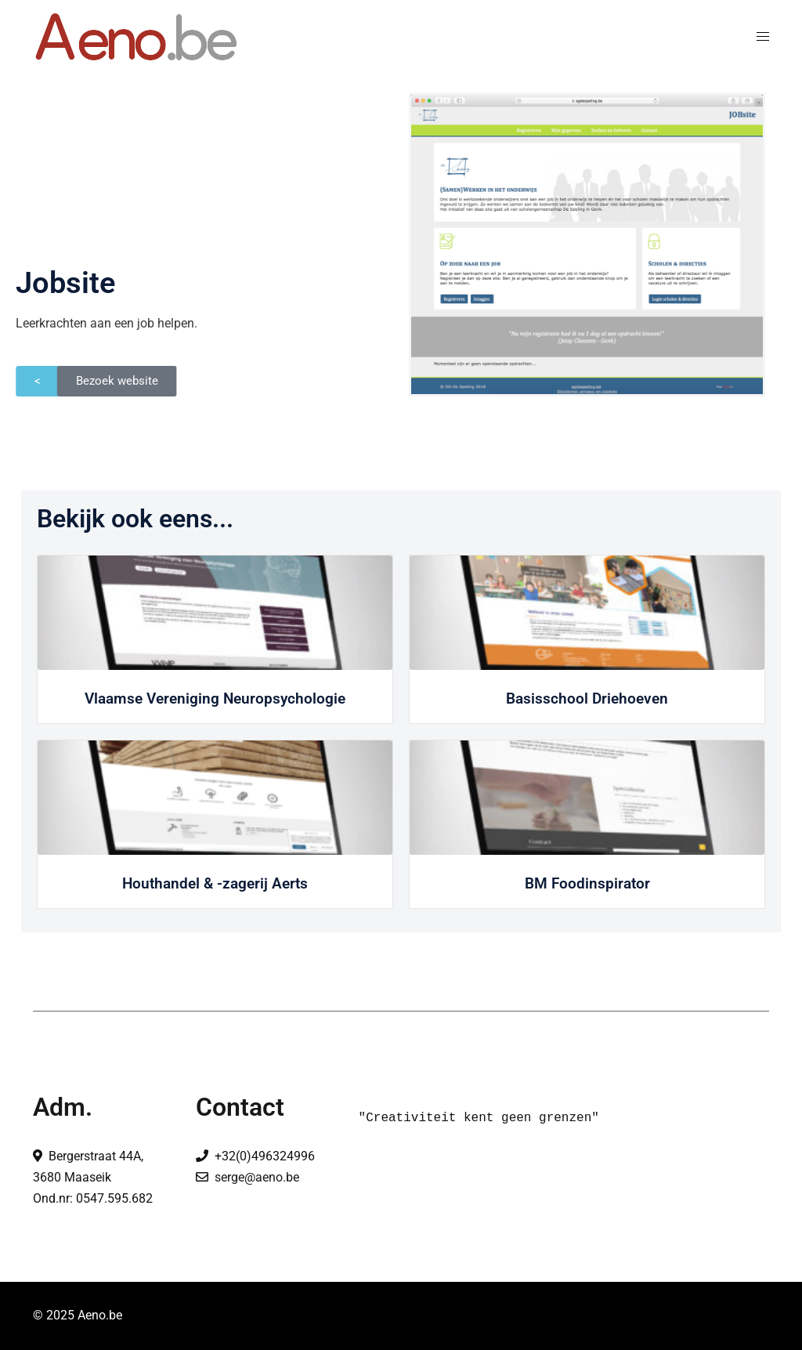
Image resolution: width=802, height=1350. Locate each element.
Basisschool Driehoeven (587, 698)
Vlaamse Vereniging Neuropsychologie (215, 698)
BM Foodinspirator (587, 883)
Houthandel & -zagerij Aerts (215, 883)
